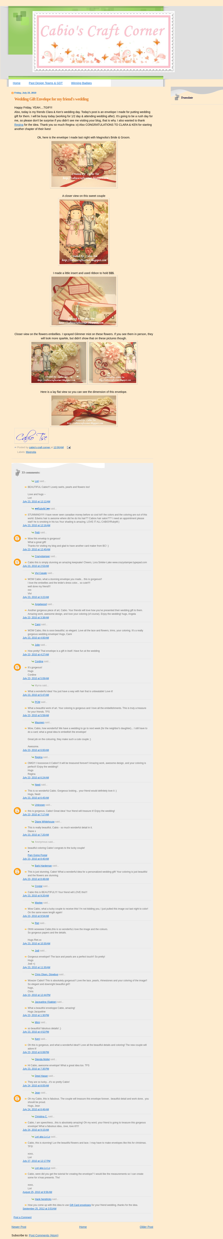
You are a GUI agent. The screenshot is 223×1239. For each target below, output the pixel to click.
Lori (37, 481)
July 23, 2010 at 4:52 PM (36, 1031)
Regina (18, 124)
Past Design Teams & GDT (46, 83)
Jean (37, 1092)
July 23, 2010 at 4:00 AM (36, 637)
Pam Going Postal (37, 855)
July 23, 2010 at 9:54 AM (36, 916)
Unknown (40, 805)
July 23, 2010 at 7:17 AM (36, 814)
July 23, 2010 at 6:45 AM (36, 797)
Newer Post (19, 1226)
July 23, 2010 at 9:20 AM (36, 895)
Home (16, 83)
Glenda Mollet (42, 1059)
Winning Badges (81, 83)
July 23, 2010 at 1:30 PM (36, 1015)
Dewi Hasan (41, 1076)
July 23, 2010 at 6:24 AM (36, 777)
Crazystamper (42, 556)
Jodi (37, 950)
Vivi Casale (41, 573)
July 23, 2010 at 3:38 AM (36, 617)
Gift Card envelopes (80, 1205)
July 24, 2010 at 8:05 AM (36, 1085)
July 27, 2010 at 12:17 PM (36, 1161)
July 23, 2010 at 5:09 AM (36, 678)
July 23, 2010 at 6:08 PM (36, 1052)
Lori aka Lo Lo (42, 1136)
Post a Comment (23, 1217)
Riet (37, 923)
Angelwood (41, 604)
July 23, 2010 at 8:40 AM (36, 858)
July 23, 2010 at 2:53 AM (36, 566)
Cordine (39, 661)
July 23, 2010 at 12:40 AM (36, 549)
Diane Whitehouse (44, 821)
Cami (37, 624)
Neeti (37, 784)
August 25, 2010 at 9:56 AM (37, 1192)
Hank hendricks (43, 1199)
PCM (37, 702)
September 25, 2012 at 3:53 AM (39, 1208)
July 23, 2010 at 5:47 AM (36, 695)
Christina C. (41, 1116)
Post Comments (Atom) (43, 1235)
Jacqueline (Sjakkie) (45, 1002)
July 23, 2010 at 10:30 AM (36, 943)
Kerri (37, 1039)
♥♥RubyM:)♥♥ (42, 508)
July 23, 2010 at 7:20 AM (36, 834)
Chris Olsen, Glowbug (46, 974)
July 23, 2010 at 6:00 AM (36, 750)
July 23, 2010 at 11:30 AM (36, 967)
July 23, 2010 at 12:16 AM (36, 525)
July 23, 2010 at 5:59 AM (36, 715)
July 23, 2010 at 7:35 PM (36, 1068)
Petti (37, 532)
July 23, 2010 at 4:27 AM (36, 654)
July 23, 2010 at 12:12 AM (36, 501)
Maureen (39, 722)
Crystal (38, 886)
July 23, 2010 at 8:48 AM (36, 879)
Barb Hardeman (43, 865)
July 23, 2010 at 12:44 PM (36, 995)
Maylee (38, 902)
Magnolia (31, 452)
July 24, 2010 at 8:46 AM (36, 1109)
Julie (37, 644)
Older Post (146, 1226)
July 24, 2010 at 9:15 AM (36, 1129)
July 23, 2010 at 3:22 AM (36, 597)
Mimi (37, 1022)
